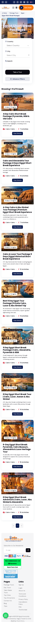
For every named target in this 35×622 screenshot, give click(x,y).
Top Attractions (9, 598)
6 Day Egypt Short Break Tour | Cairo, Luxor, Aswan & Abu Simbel (17, 396)
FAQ (20, 607)
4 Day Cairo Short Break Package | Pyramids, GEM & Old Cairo (16, 116)
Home (4, 13)
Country (9, 42)
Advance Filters (17, 79)
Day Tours (7, 588)
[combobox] (17, 45)
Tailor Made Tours (8, 591)
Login (20, 588)
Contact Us (8, 601)
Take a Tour (17, 72)
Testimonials (23, 610)
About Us (22, 591)
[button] (32, 2)
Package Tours (14, 13)
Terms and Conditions (22, 595)
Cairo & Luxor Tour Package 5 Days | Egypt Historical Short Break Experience (17, 256)
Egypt (22, 13)
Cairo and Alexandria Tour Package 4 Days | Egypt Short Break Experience (17, 163)
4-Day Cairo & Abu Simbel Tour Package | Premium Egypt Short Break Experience (17, 209)
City (7, 51)
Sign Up (21, 585)
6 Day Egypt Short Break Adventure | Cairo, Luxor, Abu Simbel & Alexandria (17, 499)
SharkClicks (20, 621)
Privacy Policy (23, 599)
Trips (5, 606)
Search (8, 61)
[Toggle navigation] (13, 8)
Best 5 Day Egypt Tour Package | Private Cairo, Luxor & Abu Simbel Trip (15, 303)
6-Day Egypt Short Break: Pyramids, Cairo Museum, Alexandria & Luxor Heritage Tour (17, 448)
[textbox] (17, 55)
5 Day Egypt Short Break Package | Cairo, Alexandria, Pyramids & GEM (17, 350)
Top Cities (7, 595)
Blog (5, 603)
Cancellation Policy (23, 603)
